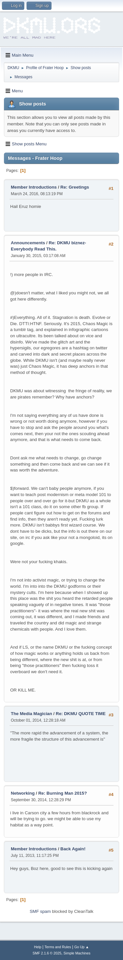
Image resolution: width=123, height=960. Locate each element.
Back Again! (73, 848)
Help (37, 947)
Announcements (28, 242)
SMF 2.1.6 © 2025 (46, 953)
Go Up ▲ (81, 947)
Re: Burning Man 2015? (62, 793)
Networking (23, 793)
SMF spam (40, 911)
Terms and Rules (58, 947)
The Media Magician (31, 713)
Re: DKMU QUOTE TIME (81, 713)
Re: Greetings (74, 187)
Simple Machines (77, 953)
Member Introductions (34, 187)
